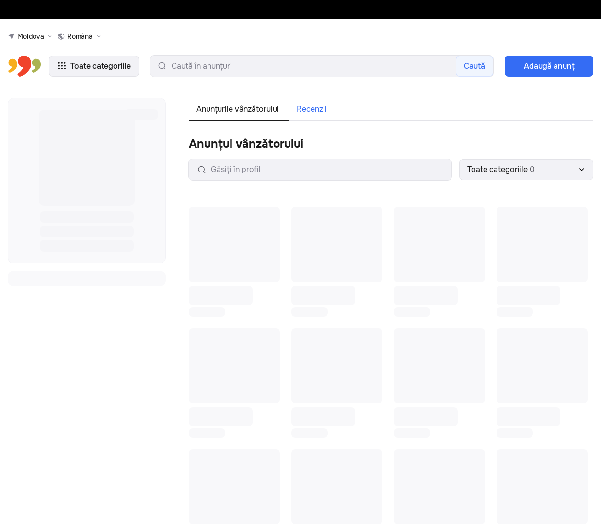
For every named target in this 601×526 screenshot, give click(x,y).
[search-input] (321, 66)
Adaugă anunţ (549, 66)
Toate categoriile (94, 66)
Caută (474, 66)
